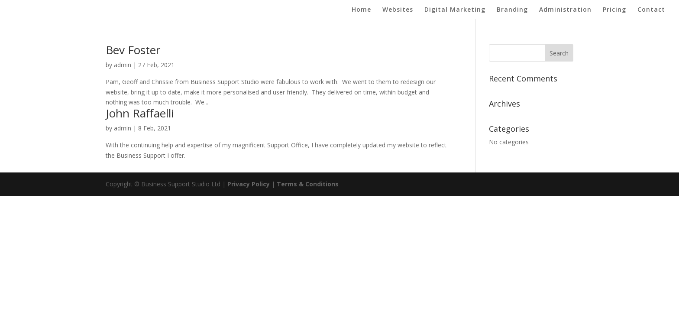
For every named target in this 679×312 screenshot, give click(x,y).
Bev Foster (133, 50)
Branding (512, 9)
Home (361, 9)
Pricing (614, 9)
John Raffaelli (140, 113)
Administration (565, 9)
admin (122, 65)
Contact (651, 9)
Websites (397, 9)
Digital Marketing (454, 9)
